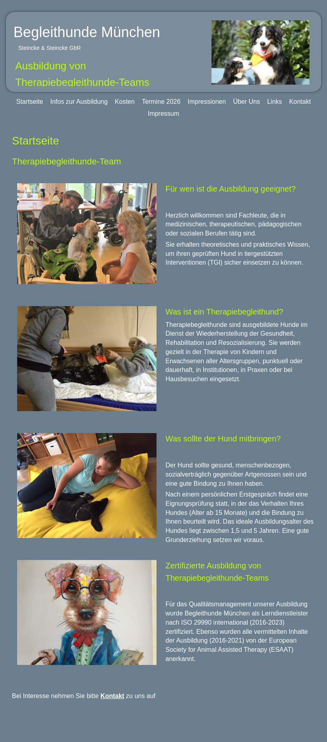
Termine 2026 (161, 101)
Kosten (125, 101)
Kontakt (300, 101)
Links (274, 101)
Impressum (163, 113)
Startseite (29, 101)
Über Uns (246, 101)
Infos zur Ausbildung (79, 101)
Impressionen (207, 101)
